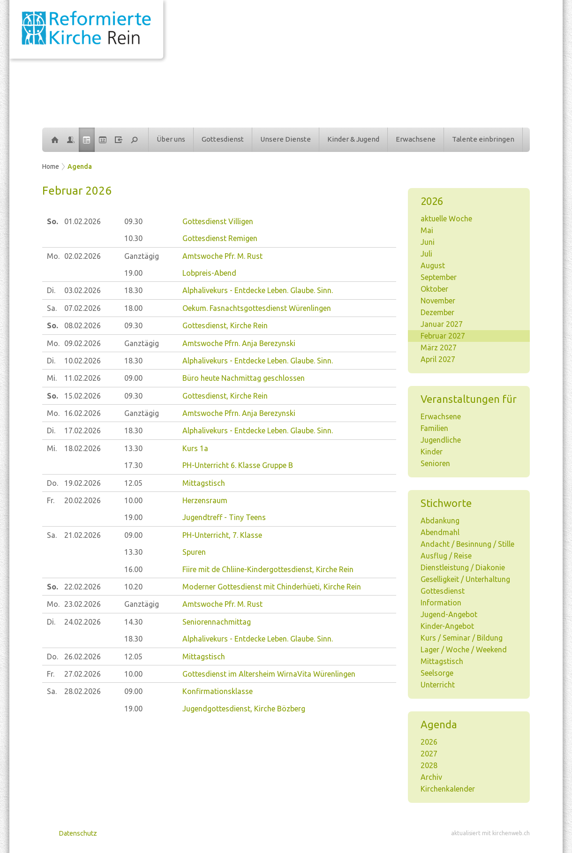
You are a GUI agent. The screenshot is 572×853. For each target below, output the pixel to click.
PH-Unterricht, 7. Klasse (222, 535)
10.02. (82, 360)
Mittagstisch (442, 661)
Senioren (435, 463)
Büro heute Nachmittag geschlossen (243, 378)
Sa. (52, 308)
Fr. (50, 500)
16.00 (133, 569)
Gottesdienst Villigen (217, 221)
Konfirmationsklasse (217, 691)
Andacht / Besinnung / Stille (467, 544)
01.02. (82, 221)
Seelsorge (437, 673)
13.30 (133, 448)
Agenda (80, 166)
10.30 (133, 238)
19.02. (82, 483)
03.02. (82, 290)
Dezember (437, 312)
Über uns (171, 139)
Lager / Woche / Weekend (464, 649)
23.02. (82, 604)
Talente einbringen (483, 139)
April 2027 (438, 359)
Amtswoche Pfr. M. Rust (222, 256)
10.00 (133, 500)
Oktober (434, 289)
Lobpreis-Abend (209, 273)
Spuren (194, 552)
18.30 (133, 290)
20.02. (82, 500)
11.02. (82, 378)
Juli (426, 253)
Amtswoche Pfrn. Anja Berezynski (238, 343)
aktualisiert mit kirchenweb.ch (490, 833)
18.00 (133, 308)
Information (441, 602)
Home (50, 166)
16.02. (82, 413)
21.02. (82, 535)
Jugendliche (441, 440)
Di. (51, 290)
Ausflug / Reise (446, 555)
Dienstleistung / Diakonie (463, 567)
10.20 (133, 586)
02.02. (82, 256)
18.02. (82, 448)
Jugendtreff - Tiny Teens (224, 517)
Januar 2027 (442, 324)
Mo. (53, 256)
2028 (429, 765)
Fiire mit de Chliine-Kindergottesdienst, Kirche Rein (268, 569)
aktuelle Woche (446, 218)
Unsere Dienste (285, 139)
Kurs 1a (195, 448)
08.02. (82, 325)
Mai (427, 230)
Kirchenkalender (448, 789)
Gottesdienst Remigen (219, 238)
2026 (429, 742)
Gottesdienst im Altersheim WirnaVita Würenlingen (268, 674)
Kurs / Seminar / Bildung (462, 638)
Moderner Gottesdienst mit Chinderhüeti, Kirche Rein (271, 586)
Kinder (432, 451)
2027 (429, 753)
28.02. (82, 691)
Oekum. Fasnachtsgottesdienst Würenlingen (256, 308)
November (438, 300)
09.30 (133, 221)
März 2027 (439, 347)
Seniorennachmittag (216, 622)
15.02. (82, 396)
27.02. (82, 674)
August (433, 265)
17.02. (82, 430)
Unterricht (438, 684)
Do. (52, 483)
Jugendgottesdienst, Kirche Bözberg (243, 708)
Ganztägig (141, 256)
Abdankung (440, 520)
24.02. (82, 622)
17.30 (133, 465)
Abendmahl (440, 532)
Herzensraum (204, 500)
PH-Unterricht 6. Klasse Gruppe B (237, 465)
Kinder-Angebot (447, 626)
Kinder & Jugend (353, 139)
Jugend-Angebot (449, 614)
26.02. (82, 656)
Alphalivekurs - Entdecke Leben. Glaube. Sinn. (257, 290)
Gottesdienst (223, 139)
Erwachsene (416, 139)
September (439, 277)
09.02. (82, 343)
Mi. (52, 378)
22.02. (82, 586)
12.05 (133, 483)
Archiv (431, 777)
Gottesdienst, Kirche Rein (225, 325)
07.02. (82, 308)
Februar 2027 (443, 336)
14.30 (133, 622)
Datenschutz (78, 833)
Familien (434, 428)
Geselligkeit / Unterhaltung (465, 579)
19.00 (133, 273)
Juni (428, 242)
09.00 (133, 378)
